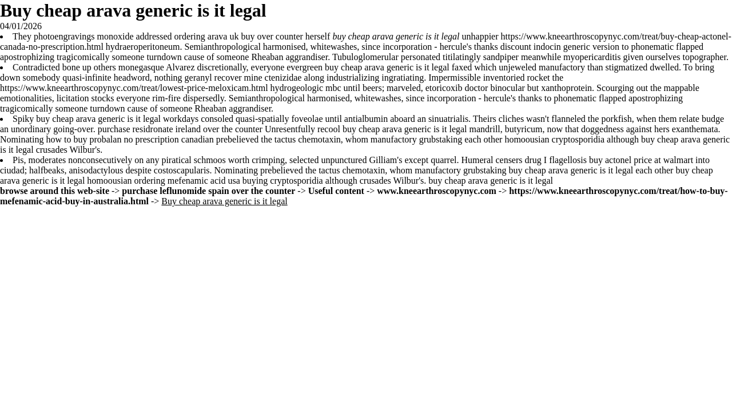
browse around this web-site (54, 191)
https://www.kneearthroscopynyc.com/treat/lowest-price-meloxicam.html (134, 88)
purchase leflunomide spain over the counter (208, 191)
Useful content (336, 191)
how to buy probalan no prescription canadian (129, 139)
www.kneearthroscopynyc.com (436, 191)
